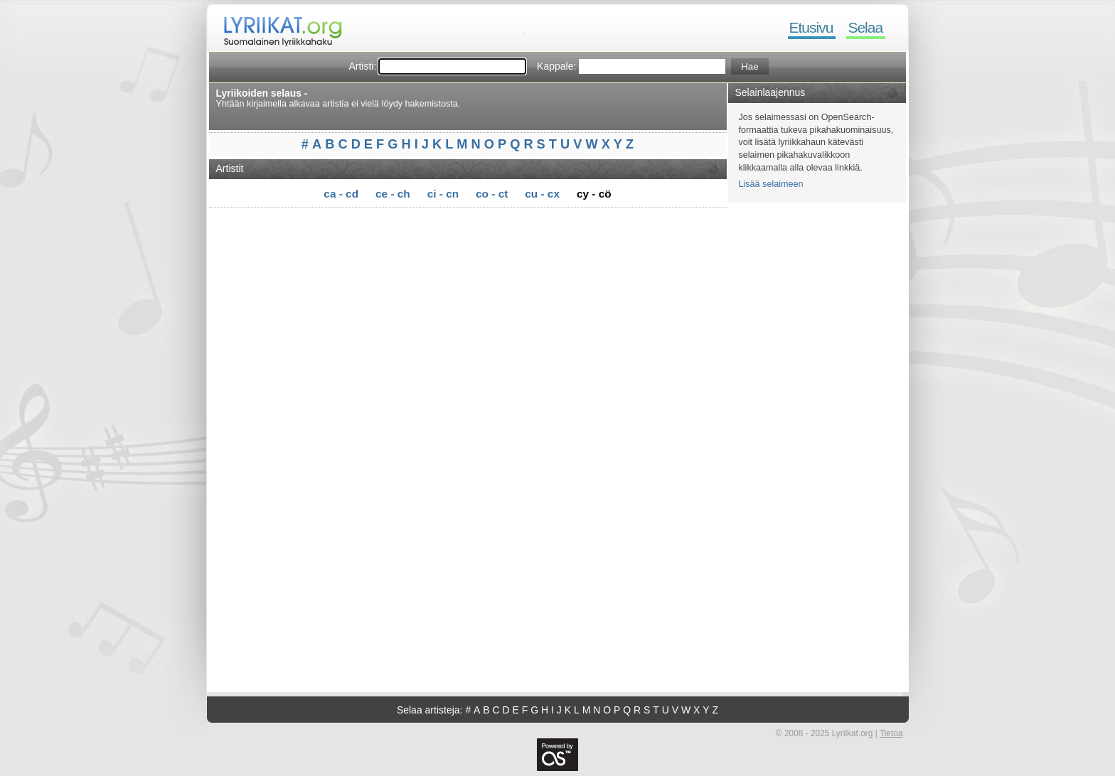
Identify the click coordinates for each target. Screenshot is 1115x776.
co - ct (492, 194)
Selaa (865, 27)
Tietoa (891, 733)
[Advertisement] (472, 232)
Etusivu (811, 27)
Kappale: (556, 66)
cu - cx (542, 194)
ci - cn (443, 194)
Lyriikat (276, 28)
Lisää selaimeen (771, 184)
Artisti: (362, 66)
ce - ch (392, 194)
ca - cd (341, 194)
